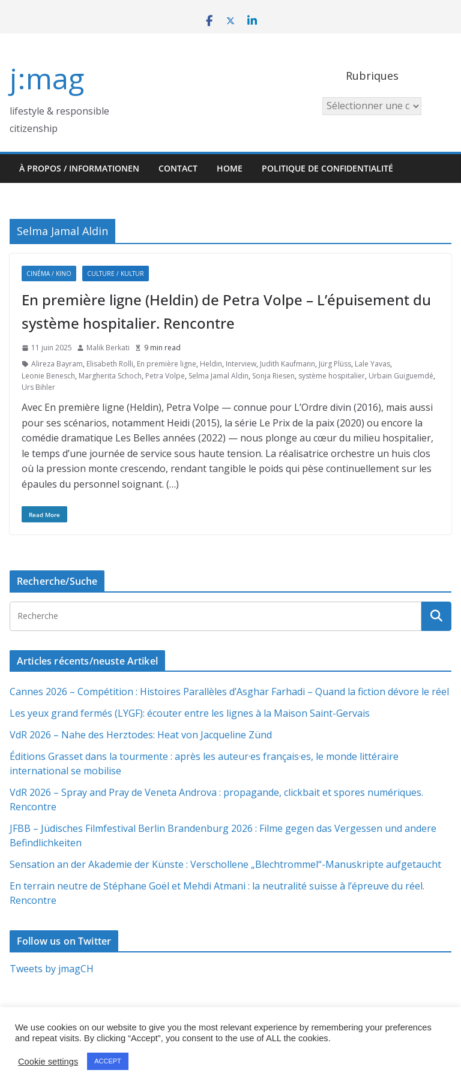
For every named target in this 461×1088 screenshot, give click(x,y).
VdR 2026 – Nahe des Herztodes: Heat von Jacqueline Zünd (141, 734)
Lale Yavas (372, 364)
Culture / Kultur (115, 273)
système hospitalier (331, 376)
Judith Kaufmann (287, 364)
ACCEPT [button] (107, 1061)
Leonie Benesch (48, 376)
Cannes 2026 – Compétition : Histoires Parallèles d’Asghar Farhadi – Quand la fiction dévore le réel (229, 691)
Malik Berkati (108, 347)
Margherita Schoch (110, 376)
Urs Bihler (38, 387)
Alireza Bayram (57, 364)
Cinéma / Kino (48, 273)
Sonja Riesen (273, 376)
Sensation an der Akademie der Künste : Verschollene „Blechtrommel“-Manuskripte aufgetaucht (225, 864)
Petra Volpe (165, 376)
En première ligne (166, 364)
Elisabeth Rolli (109, 364)
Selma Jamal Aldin (218, 376)
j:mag (47, 78)
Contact (177, 168)
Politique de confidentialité (327, 168)
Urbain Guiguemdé (401, 376)
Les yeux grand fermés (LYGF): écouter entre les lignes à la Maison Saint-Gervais (190, 713)
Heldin (211, 364)
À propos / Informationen (79, 168)
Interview (241, 364)
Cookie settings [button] (48, 1061)
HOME (230, 168)
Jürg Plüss (335, 364)
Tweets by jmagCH (52, 968)
